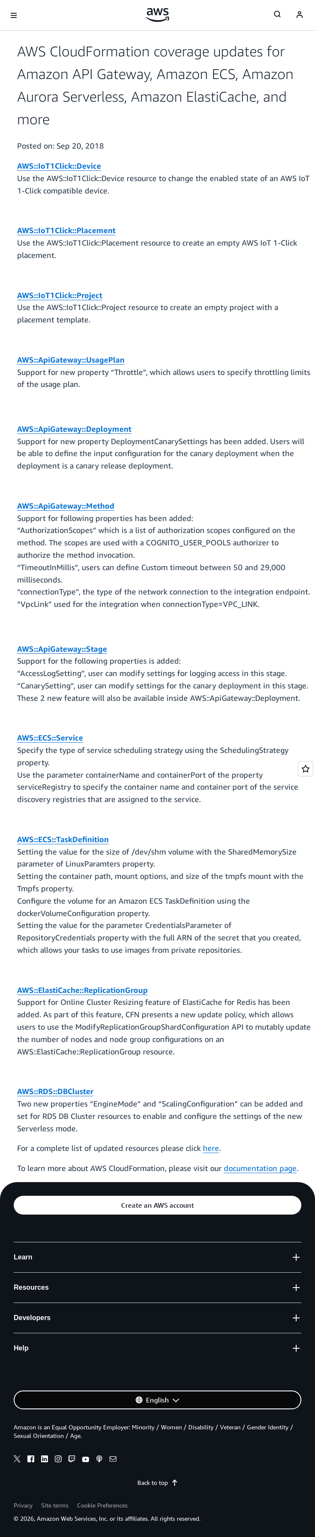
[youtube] (85, 1460)
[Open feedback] (305, 768)
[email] (113, 1460)
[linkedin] (44, 1460)
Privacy (23, 1505)
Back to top (157, 1482)
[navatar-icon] (299, 15)
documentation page (260, 1168)
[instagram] (58, 1460)
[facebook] (30, 1460)
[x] (17, 1460)
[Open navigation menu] (14, 15)
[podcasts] (99, 1460)
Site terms (54, 1505)
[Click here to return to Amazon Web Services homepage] (157, 15)
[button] (157, 1205)
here (211, 1148)
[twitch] (71, 1460)
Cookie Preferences (102, 1505)
